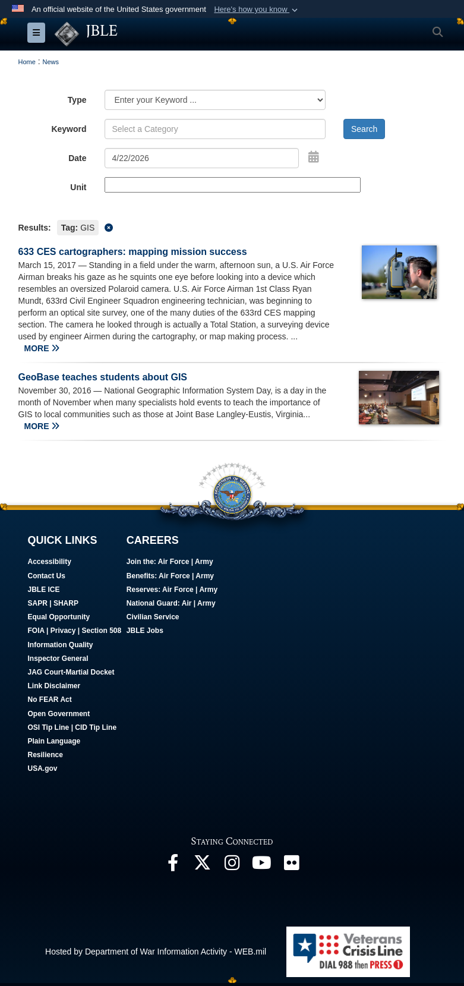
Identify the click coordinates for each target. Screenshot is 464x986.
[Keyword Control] (215, 129)
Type (77, 100)
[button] (257, 9)
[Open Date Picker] (314, 157)
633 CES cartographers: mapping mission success (132, 252)
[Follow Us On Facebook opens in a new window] (173, 866)
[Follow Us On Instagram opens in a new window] (232, 866)
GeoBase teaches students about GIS (103, 377)
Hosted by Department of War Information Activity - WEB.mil (155, 951)
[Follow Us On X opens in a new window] (202, 866)
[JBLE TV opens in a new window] (262, 866)
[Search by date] (202, 158)
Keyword (68, 129)
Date (77, 158)
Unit (78, 187)
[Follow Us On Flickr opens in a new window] (292, 866)
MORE (42, 348)
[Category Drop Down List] (215, 100)
